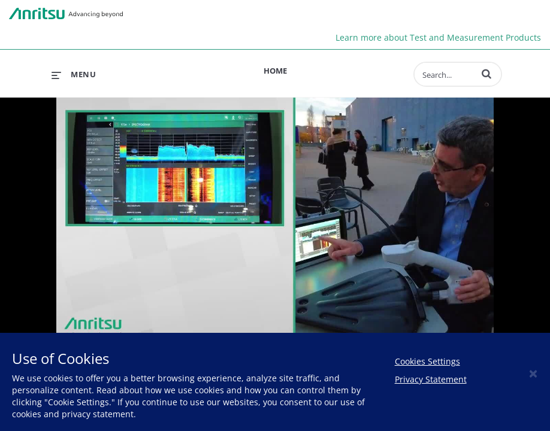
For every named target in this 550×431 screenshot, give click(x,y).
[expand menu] (73, 74)
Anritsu (66, 14)
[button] (486, 73)
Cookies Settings (427, 361)
